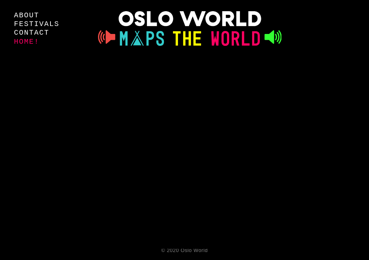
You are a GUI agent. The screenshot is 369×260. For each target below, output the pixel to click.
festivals (36, 24)
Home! (26, 42)
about (26, 15)
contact (31, 33)
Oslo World (194, 250)
